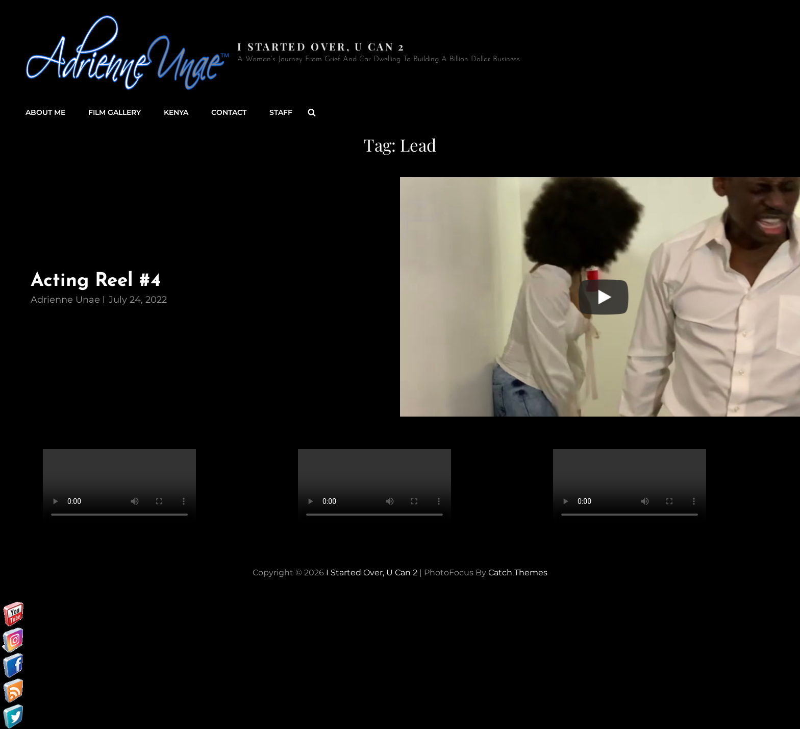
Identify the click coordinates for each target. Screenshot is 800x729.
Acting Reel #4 (96, 281)
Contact (228, 112)
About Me (45, 112)
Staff (280, 112)
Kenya (176, 112)
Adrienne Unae (65, 299)
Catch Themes (517, 572)
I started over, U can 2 (321, 46)
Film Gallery (114, 112)
